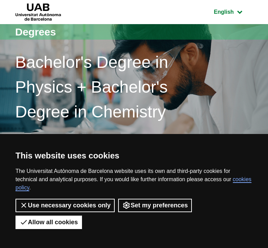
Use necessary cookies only (65, 205)
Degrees (35, 32)
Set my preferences (155, 205)
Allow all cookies (49, 222)
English (233, 11)
